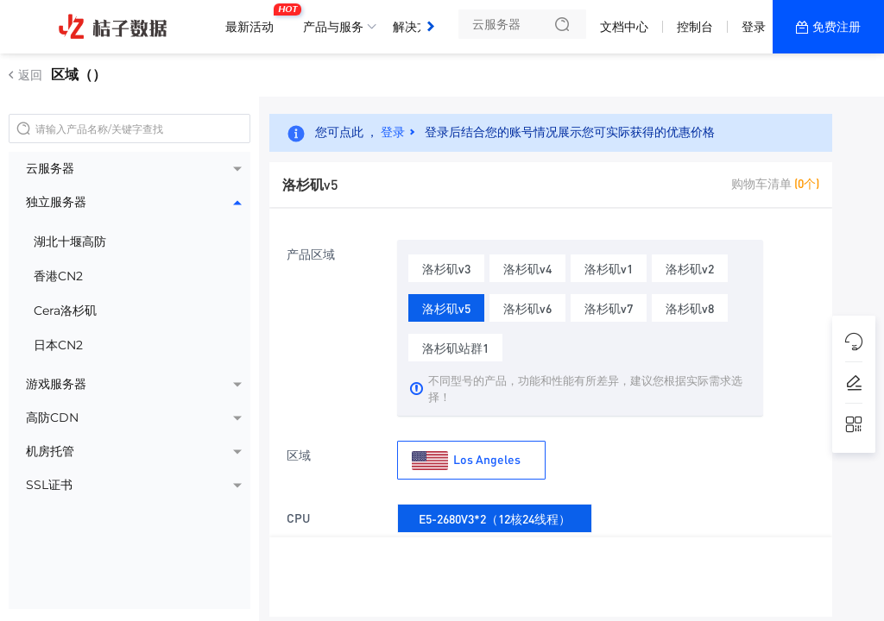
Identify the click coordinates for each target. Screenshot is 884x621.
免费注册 (836, 26)
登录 (754, 26)
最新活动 (253, 19)
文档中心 (624, 26)
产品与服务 (333, 26)
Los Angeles (466, 460)
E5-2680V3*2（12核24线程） (495, 515)
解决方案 (417, 26)
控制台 (695, 26)
